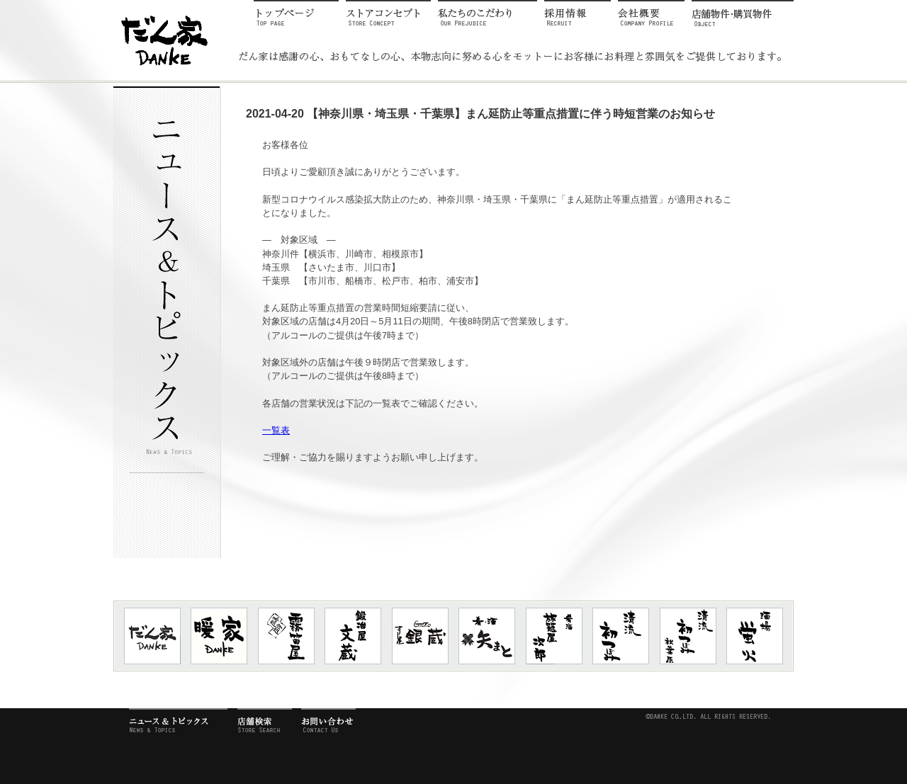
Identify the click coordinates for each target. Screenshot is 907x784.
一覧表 (276, 430)
